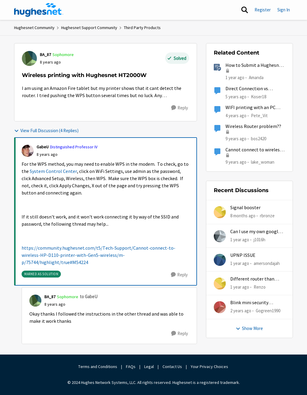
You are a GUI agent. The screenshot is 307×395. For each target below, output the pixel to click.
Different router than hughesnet (252, 279)
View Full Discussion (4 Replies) (46, 130)
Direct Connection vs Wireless (246, 89)
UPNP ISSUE (242, 255)
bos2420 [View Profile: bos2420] (258, 138)
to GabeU (88, 296)
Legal (149, 366)
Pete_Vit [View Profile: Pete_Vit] (259, 115)
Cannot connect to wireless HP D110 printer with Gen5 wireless (253, 150)
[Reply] (179, 108)
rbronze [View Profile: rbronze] (267, 215)
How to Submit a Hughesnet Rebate (254, 65)
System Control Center (53, 171)
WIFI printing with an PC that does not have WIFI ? (251, 108)
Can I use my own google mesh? (255, 232)
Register (263, 10)
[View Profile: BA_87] (29, 58)
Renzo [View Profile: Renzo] (260, 287)
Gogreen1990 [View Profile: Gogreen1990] (268, 310)
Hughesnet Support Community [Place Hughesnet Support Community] (89, 27)
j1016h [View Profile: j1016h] (259, 239)
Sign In (283, 10)
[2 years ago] (240, 310)
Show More (249, 328)
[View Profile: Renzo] (220, 284)
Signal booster (245, 208)
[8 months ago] (242, 215)
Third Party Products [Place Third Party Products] (142, 27)
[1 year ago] (239, 239)
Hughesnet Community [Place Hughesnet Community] (34, 27)
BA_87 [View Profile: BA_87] (45, 54)
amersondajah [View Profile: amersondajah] (267, 263)
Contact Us (172, 366)
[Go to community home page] (38, 10)
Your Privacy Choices (210, 366)
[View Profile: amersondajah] (220, 260)
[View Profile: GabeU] (28, 151)
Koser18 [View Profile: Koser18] (258, 96)
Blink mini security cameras (249, 303)
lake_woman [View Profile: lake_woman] (262, 162)
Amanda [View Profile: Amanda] (256, 77)
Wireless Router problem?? (253, 126)
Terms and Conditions (97, 366)
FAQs (131, 366)
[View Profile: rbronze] (220, 212)
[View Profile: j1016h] (220, 236)
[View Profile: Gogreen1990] (220, 307)
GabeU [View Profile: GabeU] (43, 147)
